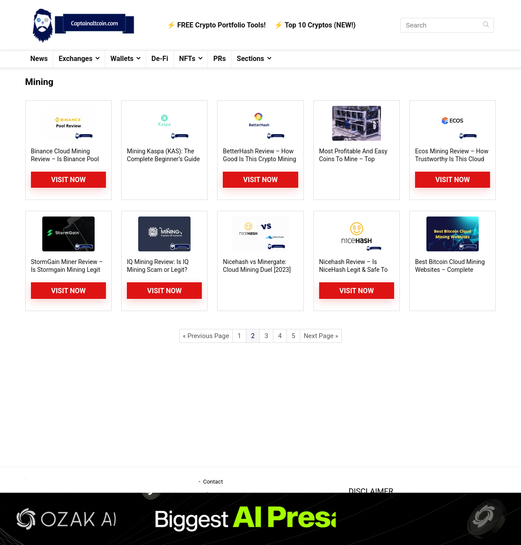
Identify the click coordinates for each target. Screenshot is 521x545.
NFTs (187, 58)
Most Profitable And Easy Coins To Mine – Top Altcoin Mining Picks (353, 159)
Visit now (164, 291)
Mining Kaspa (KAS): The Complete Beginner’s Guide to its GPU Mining (163, 159)
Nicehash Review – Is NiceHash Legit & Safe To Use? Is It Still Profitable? (353, 269)
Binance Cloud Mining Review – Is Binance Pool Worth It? (65, 159)
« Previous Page (206, 336)
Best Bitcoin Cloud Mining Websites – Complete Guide (450, 269)
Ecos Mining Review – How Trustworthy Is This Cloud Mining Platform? (451, 159)
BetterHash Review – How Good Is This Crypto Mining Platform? (259, 159)
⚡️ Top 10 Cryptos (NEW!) (314, 25)
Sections (250, 58)
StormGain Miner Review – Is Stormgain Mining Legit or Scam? (67, 269)
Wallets (121, 58)
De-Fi (159, 58)
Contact (213, 481)
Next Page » (320, 336)
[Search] (486, 25)
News (39, 58)
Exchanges (75, 58)
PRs (219, 58)
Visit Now (68, 180)
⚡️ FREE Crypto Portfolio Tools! (216, 25)
